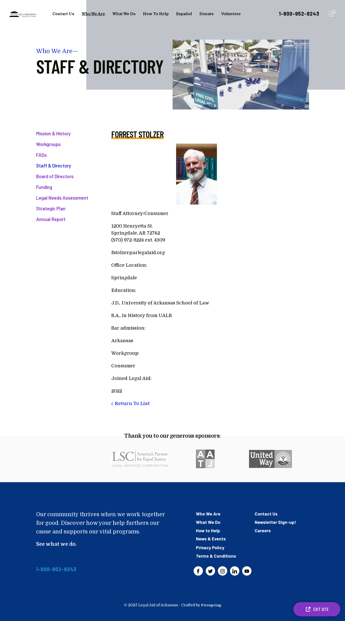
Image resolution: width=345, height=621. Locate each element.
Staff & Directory (53, 165)
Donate (206, 14)
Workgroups (48, 144)
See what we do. (57, 544)
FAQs (41, 155)
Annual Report (51, 219)
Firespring (211, 604)
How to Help (208, 530)
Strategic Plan (51, 208)
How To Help (156, 14)
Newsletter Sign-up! (276, 522)
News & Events (211, 538)
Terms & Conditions (216, 555)
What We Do (124, 14)
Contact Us (63, 14)
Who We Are (93, 14)
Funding (44, 187)
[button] (332, 14)
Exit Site (317, 609)
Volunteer (231, 14)
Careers (263, 530)
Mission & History (53, 133)
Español (184, 14)
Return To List (132, 403)
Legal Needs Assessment (62, 198)
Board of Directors (54, 176)
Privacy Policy (210, 546)
